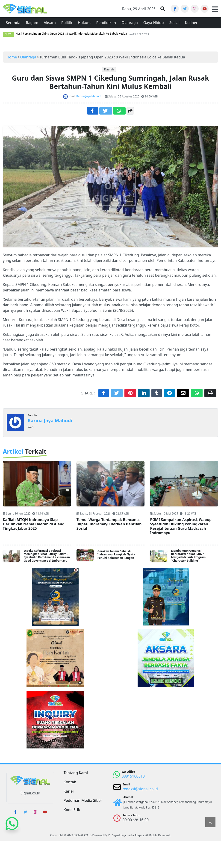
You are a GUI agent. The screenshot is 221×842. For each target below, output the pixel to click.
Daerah (109, 70)
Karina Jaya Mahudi (50, 421)
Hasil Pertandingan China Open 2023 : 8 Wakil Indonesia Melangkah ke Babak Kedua (71, 34)
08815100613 (133, 776)
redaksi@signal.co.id (140, 789)
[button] (162, 9)
